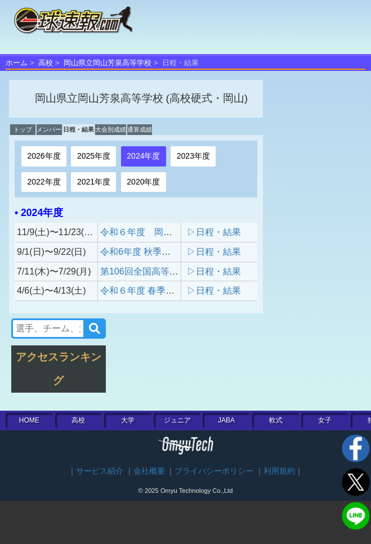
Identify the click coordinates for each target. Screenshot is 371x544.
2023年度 (193, 155)
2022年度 (43, 181)
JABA (226, 420)
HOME (29, 420)
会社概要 (149, 471)
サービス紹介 (99, 471)
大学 (128, 420)
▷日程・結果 (214, 232)
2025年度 (93, 155)
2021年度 (93, 181)
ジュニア (177, 420)
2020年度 (143, 181)
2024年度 (143, 155)
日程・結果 (78, 129)
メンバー (49, 129)
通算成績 (139, 129)
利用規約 (279, 471)
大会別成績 (110, 129)
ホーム (17, 63)
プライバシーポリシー (214, 471)
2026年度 (43, 155)
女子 (325, 420)
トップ (23, 129)
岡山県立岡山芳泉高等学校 (107, 63)
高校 (45, 63)
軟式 (276, 420)
